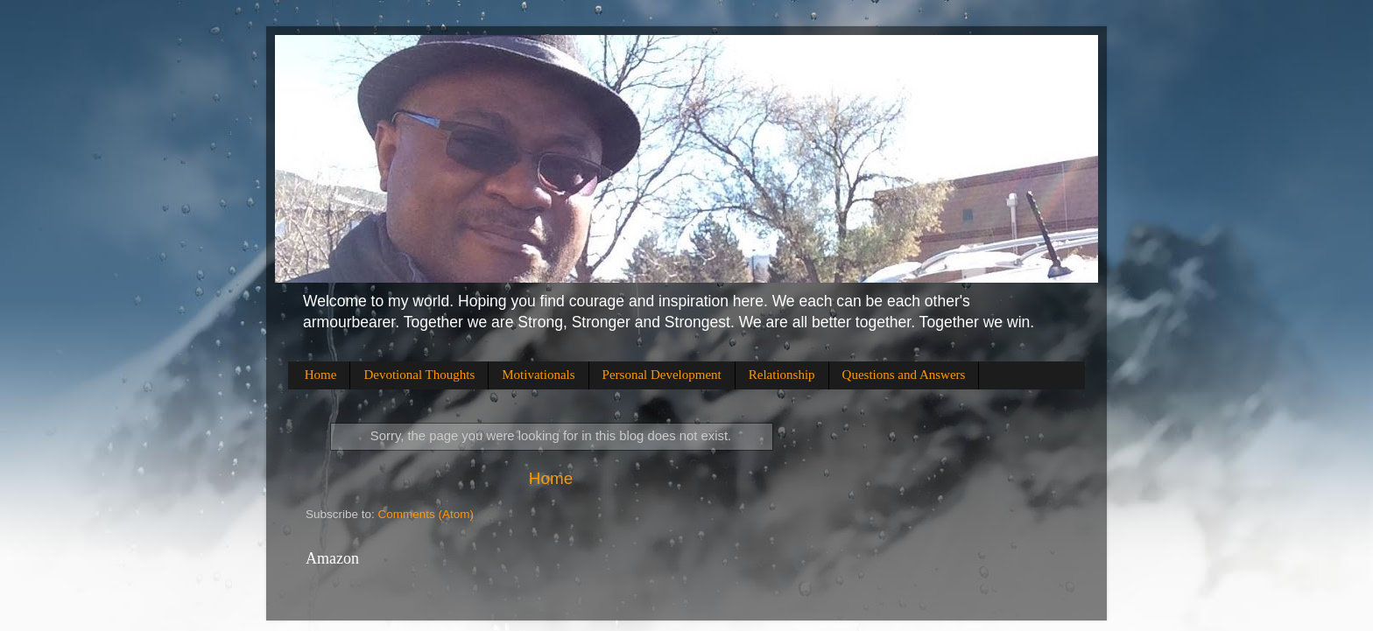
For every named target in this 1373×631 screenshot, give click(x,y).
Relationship (782, 375)
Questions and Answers (904, 375)
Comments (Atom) (426, 514)
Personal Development (662, 375)
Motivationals (538, 375)
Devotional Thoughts (419, 375)
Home (321, 375)
